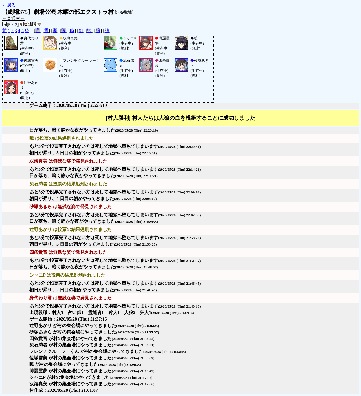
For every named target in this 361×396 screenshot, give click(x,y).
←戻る (9, 5)
